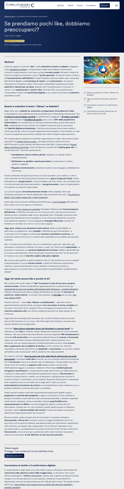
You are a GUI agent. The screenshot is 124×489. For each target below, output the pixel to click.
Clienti (70, 5)
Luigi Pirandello (59, 202)
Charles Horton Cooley (26, 141)
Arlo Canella (15, 44)
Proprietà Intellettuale (14, 41)
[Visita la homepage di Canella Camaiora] (20, 5)
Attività (60, 5)
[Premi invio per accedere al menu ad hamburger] (116, 5)
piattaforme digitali (18, 69)
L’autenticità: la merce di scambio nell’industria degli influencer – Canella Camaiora (40, 289)
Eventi (80, 5)
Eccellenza (91, 5)
